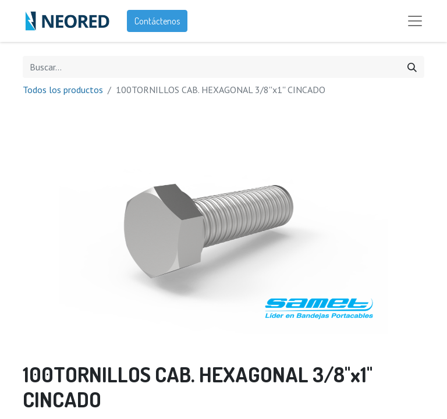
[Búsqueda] (412, 67)
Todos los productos (63, 89)
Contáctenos (157, 21)
